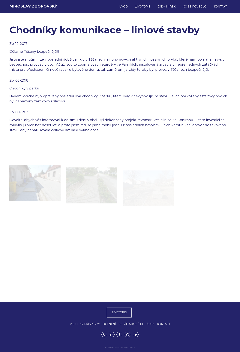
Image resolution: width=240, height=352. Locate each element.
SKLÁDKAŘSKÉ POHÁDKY (136, 324)
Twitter (136, 334)
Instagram (127, 334)
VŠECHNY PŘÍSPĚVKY (85, 324)
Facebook (119, 334)
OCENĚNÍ (109, 324)
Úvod (123, 6)
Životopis (142, 6)
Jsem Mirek (167, 6)
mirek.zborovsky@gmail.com (112, 334)
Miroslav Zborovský (33, 6)
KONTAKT (163, 324)
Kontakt (220, 6)
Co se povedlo (194, 6)
